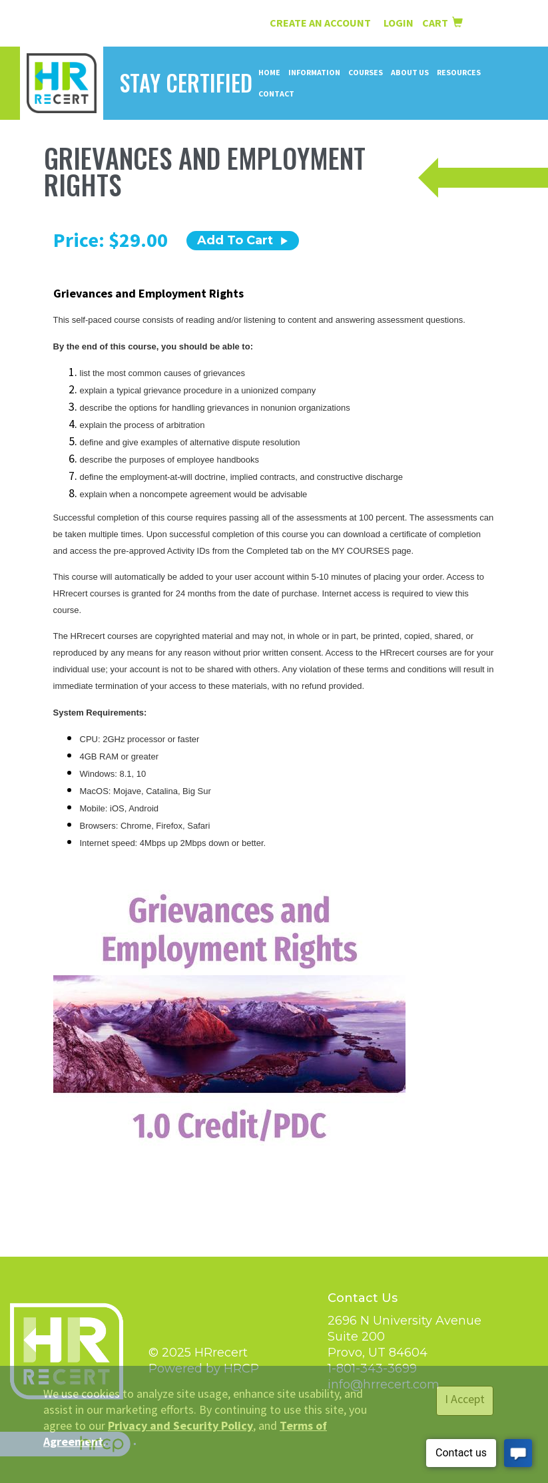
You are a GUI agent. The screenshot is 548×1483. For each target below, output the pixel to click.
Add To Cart (242, 240)
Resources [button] (459, 72)
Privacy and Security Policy (180, 1425)
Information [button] (314, 72)
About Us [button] (410, 72)
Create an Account (320, 22)
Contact (276, 94)
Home (269, 72)
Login (399, 22)
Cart (442, 22)
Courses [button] (365, 72)
